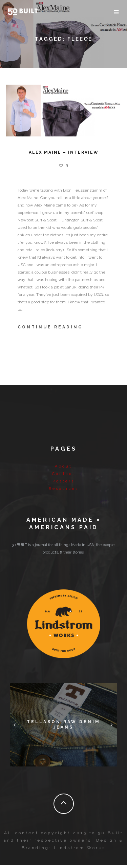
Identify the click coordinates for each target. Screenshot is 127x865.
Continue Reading (50, 327)
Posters (63, 481)
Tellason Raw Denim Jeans (63, 725)
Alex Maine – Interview (64, 152)
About (63, 466)
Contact (63, 474)
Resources (64, 488)
